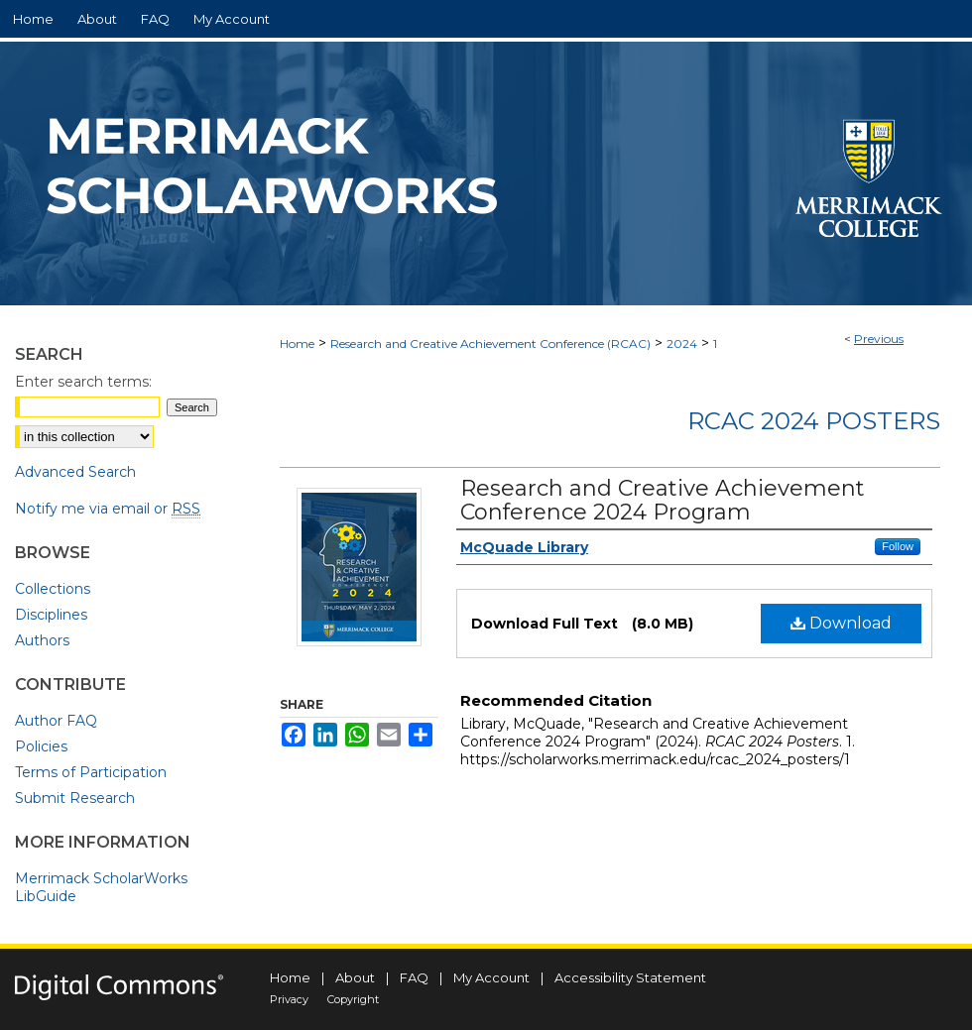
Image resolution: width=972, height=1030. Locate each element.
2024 (682, 343)
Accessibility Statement (630, 977)
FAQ (414, 977)
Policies (41, 746)
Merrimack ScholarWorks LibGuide (101, 887)
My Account (491, 977)
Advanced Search (75, 472)
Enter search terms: (83, 382)
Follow (897, 546)
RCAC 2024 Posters (813, 420)
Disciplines (51, 615)
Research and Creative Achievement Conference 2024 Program (662, 500)
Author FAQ (56, 721)
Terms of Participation (91, 772)
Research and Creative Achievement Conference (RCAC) (490, 343)
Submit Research (75, 798)
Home (297, 343)
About (355, 977)
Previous (879, 338)
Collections (52, 589)
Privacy (289, 999)
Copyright (353, 999)
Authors (42, 640)
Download (841, 623)
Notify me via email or (107, 508)
